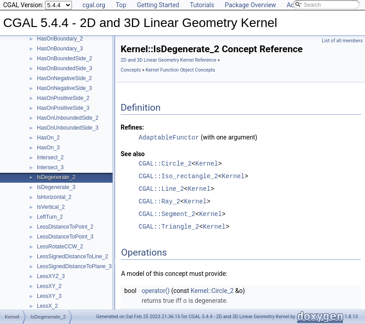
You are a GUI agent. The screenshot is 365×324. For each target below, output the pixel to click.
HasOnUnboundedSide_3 (68, 128)
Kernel (206, 163)
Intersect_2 (50, 157)
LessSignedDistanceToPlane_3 (74, 266)
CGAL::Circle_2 (165, 163)
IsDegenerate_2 (56, 177)
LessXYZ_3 (51, 276)
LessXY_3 (49, 296)
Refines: (132, 127)
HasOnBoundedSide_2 (64, 58)
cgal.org (93, 5)
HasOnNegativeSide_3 (64, 88)
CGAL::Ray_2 (159, 201)
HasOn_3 (48, 147)
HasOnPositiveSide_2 (63, 98)
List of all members (342, 41)
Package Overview (250, 5)
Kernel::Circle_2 (212, 290)
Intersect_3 (50, 167)
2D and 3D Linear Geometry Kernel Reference (168, 60)
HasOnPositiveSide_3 (63, 108)
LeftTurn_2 (50, 217)
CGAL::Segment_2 (167, 213)
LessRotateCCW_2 (60, 246)
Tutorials (202, 5)
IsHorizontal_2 (54, 197)
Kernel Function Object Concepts (180, 70)
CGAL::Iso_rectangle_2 (178, 175)
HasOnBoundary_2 (60, 39)
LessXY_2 (49, 286)
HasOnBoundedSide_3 (64, 68)
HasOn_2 (48, 138)
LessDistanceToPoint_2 (65, 227)
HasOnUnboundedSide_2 (68, 118)
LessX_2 (47, 306)
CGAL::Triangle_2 (169, 226)
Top (121, 5)
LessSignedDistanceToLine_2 (72, 256)
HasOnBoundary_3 (60, 48)
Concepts (131, 70)
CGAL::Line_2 (161, 188)
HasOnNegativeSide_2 (64, 78)
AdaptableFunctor (169, 137)
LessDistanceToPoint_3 (65, 237)
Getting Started (158, 5)
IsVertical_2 (51, 207)
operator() (156, 290)
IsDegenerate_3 (56, 187)
